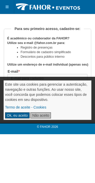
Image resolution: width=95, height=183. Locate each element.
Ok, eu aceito (17, 115)
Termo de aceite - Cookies (25, 107)
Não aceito (40, 115)
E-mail (14, 71)
